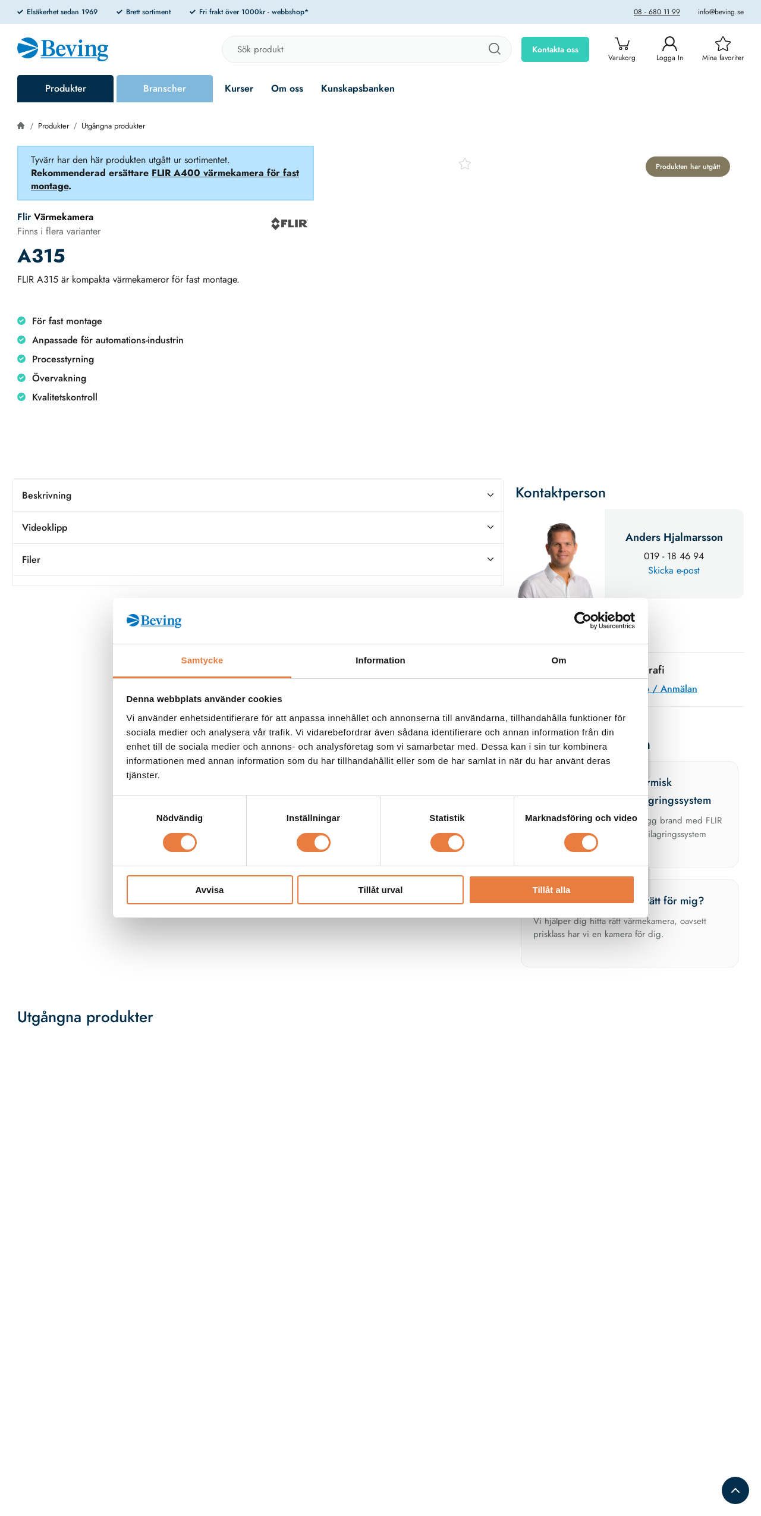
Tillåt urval (381, 890)
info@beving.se (721, 12)
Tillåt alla (552, 890)
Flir (24, 217)
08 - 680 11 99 (657, 12)
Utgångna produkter (113, 125)
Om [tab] (558, 660)
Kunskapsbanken (358, 88)
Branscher (164, 88)
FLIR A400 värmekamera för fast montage (165, 179)
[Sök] (494, 49)
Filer (257, 559)
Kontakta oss (555, 49)
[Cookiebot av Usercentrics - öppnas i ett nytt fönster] (583, 620)
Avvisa (210, 890)
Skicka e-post (674, 570)
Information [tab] (380, 660)
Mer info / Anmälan (655, 689)
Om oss (287, 88)
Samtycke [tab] (202, 660)
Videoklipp (257, 527)
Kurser (239, 88)
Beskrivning (257, 495)
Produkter (65, 88)
